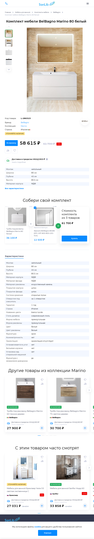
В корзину (47, 150)
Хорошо (48, 533)
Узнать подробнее (19, 161)
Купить (74, 237)
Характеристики (16, 254)
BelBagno (25, 122)
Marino (24, 126)
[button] (9, 69)
